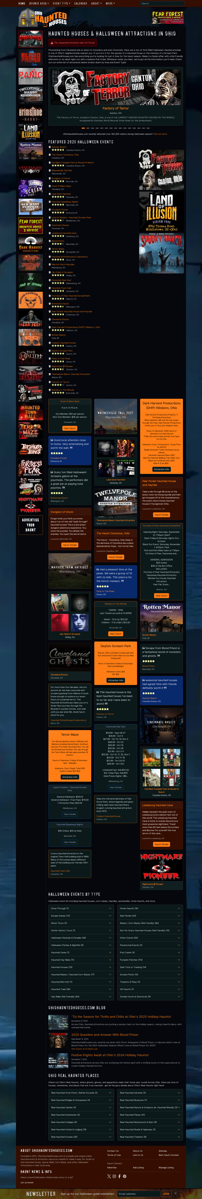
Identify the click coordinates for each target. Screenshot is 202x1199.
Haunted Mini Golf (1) (61, 985)
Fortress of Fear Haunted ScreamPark (71, 295)
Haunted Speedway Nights (65, 201)
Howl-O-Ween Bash (61, 186)
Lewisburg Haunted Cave (64, 233)
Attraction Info (69, 777)
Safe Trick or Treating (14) (133, 971)
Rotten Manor (59, 335)
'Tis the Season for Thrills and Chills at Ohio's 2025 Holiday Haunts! (121, 1021)
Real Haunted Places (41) (132, 1118)
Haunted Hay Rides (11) (62, 963)
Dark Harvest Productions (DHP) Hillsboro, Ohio (76, 327)
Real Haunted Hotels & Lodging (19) (68, 1133)
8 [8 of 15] (115, 128)
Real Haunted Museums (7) (133, 1104)
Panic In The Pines (61, 358)
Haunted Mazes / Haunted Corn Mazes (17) (73, 978)
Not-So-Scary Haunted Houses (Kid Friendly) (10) (145, 934)
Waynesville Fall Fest (62, 170)
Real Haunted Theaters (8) (133, 1140)
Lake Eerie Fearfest (61, 194)
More (109, 3)
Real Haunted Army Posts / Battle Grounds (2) (74, 1096)
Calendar (80, 3)
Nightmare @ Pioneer (62, 366)
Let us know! (27, 1186)
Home (22, 3)
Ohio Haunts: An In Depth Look (84, 1053)
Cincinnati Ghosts (60, 225)
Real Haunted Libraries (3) (133, 1096)
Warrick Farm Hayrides (63, 264)
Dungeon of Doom (61, 178)
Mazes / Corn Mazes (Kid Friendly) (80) (139, 927)
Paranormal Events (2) (131, 949)
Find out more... (161, 134)
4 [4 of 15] (97, 128)
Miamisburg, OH (69, 571)
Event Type (60, 3)
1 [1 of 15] (83, 128)
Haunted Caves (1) (60, 956)
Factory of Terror (116, 108)
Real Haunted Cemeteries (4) (65, 1118)
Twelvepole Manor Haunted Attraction (71, 374)
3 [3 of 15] (92, 128)
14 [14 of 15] (144, 128)
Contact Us (113, 1154)
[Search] (162, 3)
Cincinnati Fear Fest (61, 280)
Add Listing (138, 1171)
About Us (137, 1154)
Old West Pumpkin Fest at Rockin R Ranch (73, 162)
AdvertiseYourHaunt (30, 525)
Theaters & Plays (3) (130, 985)
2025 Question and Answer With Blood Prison (104, 1038)
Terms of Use (114, 1159)
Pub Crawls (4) (127, 956)
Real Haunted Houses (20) (64, 1140)
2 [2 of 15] (88, 128)
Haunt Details (70, 545)
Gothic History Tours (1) (63, 934)
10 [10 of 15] (125, 128)
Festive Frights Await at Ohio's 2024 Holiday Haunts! (110, 1059)
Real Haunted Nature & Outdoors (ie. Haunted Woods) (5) (149, 1111)
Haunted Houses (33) (61, 971)
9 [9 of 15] (120, 128)
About (95, 3)
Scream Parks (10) (129, 978)
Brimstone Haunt (60, 303)
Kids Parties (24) (128, 919)
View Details (70, 815)
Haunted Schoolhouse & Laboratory (70, 256)
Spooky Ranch (59, 147)
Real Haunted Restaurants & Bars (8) (138, 1126)
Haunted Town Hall (61, 288)
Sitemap (163, 1154)
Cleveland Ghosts (60, 319)
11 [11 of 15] (130, 128)
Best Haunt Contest (169, 1159)
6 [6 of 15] (106, 128)
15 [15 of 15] (148, 128)
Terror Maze (58, 249)
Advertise (111, 1171)
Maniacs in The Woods (63, 390)
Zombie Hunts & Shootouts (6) (135, 1000)
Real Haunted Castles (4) (63, 1111)
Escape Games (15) (60, 919)
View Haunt (70, 428)
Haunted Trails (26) (60, 993)
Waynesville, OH (115, 417)
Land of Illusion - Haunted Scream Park (71, 217)
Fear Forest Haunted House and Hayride (72, 311)
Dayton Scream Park (62, 350)
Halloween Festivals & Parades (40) (68, 941)
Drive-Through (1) (60, 912)
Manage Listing (166, 1171)
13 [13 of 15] (139, 128)
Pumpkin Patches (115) (131, 963)
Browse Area (38, 3)
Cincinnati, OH (161, 730)
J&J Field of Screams (62, 272)
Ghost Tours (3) (59, 927)
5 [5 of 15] (101, 128)
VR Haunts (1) (127, 993)
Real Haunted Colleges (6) (64, 1126)
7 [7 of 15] (111, 128)
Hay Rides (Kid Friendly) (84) (65, 1000)
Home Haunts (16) (129, 912)
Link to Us (138, 1159)
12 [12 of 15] (134, 128)
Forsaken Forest (60, 209)
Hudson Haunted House (64, 343)
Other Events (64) (129, 941)
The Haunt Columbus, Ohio (65, 154)
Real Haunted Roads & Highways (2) (138, 1133)
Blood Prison (58, 241)
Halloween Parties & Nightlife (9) (67, 949)
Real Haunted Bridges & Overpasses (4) (70, 1104)
